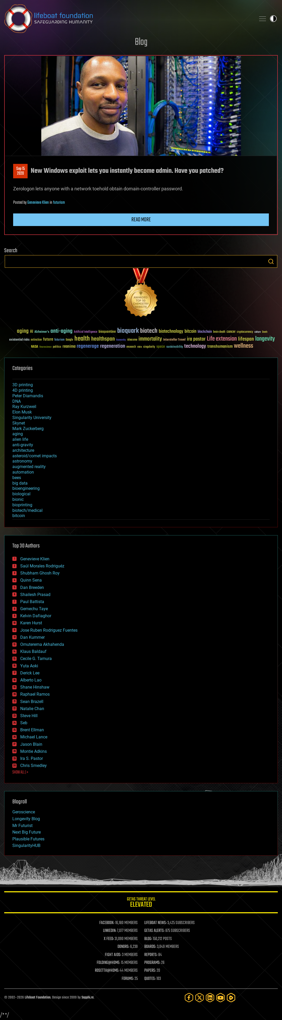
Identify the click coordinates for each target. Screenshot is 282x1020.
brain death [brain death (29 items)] (219, 332)
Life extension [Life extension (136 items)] (222, 339)
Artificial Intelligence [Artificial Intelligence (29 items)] (85, 332)
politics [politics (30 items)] (57, 347)
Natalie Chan (32, 708)
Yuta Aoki (29, 665)
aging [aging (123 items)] (23, 331)
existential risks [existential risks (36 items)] (19, 340)
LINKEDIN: (109, 930)
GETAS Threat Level (141, 903)
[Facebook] (189, 997)
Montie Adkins (33, 751)
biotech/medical (27, 510)
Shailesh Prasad (35, 594)
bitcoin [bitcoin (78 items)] (190, 331)
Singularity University (32, 417)
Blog (141, 42)
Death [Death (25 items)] (264, 332)
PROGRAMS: (152, 962)
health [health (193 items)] (82, 339)
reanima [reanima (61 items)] (69, 346)
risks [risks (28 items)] (139, 346)
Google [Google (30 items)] (69, 340)
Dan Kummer (32, 637)
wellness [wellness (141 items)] (243, 346)
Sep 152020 (20, 171)
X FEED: (109, 939)
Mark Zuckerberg (28, 428)
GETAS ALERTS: (154, 930)
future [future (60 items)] (48, 339)
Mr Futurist (22, 825)
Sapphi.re (87, 998)
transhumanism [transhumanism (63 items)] (220, 346)
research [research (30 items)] (131, 347)
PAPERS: (150, 970)
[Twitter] (199, 997)
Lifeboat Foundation (37, 998)
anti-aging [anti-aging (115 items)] (61, 331)
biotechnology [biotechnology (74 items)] (171, 331)
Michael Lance (33, 736)
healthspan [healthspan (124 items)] (103, 339)
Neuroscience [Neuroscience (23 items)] (45, 347)
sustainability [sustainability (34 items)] (174, 347)
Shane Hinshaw (34, 687)
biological (21, 493)
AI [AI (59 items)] (31, 331)
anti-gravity (22, 444)
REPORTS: (150, 955)
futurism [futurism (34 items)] (59, 340)
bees (16, 477)
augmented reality (29, 466)
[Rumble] (231, 997)
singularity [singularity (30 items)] (149, 347)
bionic (18, 499)
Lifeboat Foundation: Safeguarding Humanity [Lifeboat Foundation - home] (128, 18)
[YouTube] (220, 997)
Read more (141, 219)
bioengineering (26, 488)
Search (271, 261)
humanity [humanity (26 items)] (121, 340)
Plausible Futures (28, 838)
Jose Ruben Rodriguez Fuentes (49, 630)
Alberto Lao (31, 680)
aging (17, 433)
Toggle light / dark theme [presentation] (273, 18)
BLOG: (148, 939)
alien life (20, 439)
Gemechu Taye (34, 608)
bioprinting (22, 504)
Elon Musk (22, 412)
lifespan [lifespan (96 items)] (246, 339)
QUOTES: (150, 978)
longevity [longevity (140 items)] (265, 339)
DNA (16, 401)
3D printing (22, 384)
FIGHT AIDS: (113, 955)
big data (20, 483)
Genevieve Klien (38, 202)
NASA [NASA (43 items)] (34, 347)
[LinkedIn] (210, 997)
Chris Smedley (33, 765)
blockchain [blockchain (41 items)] (205, 332)
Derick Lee (29, 672)
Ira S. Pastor (31, 758)
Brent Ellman (32, 729)
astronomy (22, 461)
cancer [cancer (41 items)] (231, 332)
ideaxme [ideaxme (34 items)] (132, 340)
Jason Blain (31, 744)
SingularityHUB (26, 845)
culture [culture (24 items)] (257, 332)
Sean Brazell (31, 701)
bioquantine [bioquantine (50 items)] (107, 331)
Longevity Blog (26, 818)
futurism (59, 202)
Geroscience (23, 811)
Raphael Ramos (35, 694)
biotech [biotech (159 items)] (148, 331)
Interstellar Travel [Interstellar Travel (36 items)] (174, 340)
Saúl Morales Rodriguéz (42, 565)
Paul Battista (32, 601)
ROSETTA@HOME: (107, 970)
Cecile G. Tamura (36, 658)
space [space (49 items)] (160, 346)
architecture (23, 450)
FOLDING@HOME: (108, 962)
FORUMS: (128, 978)
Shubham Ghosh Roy (40, 573)
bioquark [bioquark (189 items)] (128, 331)
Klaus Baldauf (33, 651)
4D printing (22, 390)
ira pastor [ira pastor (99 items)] (196, 339)
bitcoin (18, 515)
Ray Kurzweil (24, 406)
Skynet (18, 423)
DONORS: (123, 946)
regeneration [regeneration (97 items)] (112, 346)
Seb (23, 722)
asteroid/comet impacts (34, 455)
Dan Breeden (32, 587)
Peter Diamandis (27, 395)
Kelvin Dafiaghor (35, 615)
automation (23, 472)
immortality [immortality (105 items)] (150, 339)
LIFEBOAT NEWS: (155, 923)
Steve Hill (29, 715)
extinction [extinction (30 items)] (36, 340)
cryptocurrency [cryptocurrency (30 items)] (245, 332)
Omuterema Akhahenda (42, 644)
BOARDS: (150, 946)
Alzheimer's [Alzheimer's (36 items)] (41, 332)
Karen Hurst (31, 622)
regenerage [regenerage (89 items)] (88, 346)
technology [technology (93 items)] (195, 346)
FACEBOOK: (106, 923)
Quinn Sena (31, 580)
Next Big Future (26, 832)
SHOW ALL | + (20, 772)
